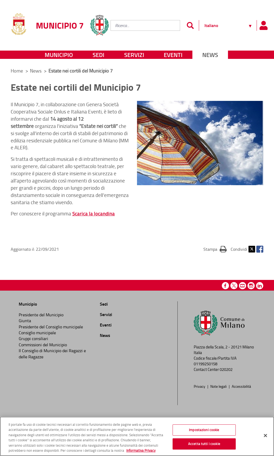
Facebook (259, 249)
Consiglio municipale (37, 333)
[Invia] (190, 25)
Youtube (242, 285)
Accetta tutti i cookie (204, 444)
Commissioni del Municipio (43, 345)
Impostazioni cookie (204, 431)
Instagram (251, 285)
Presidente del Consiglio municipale (51, 327)
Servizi (134, 55)
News (210, 55)
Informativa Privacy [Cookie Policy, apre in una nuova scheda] (140, 451)
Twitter (251, 249)
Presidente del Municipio (41, 315)
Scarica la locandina (93, 213)
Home (17, 70)
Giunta (25, 321)
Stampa (215, 249)
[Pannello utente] (263, 25)
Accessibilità (241, 386)
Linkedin (259, 285)
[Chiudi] (265, 437)
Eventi (173, 55)
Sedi (98, 55)
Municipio (59, 55)
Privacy (200, 386)
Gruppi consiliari (33, 338)
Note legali (218, 386)
